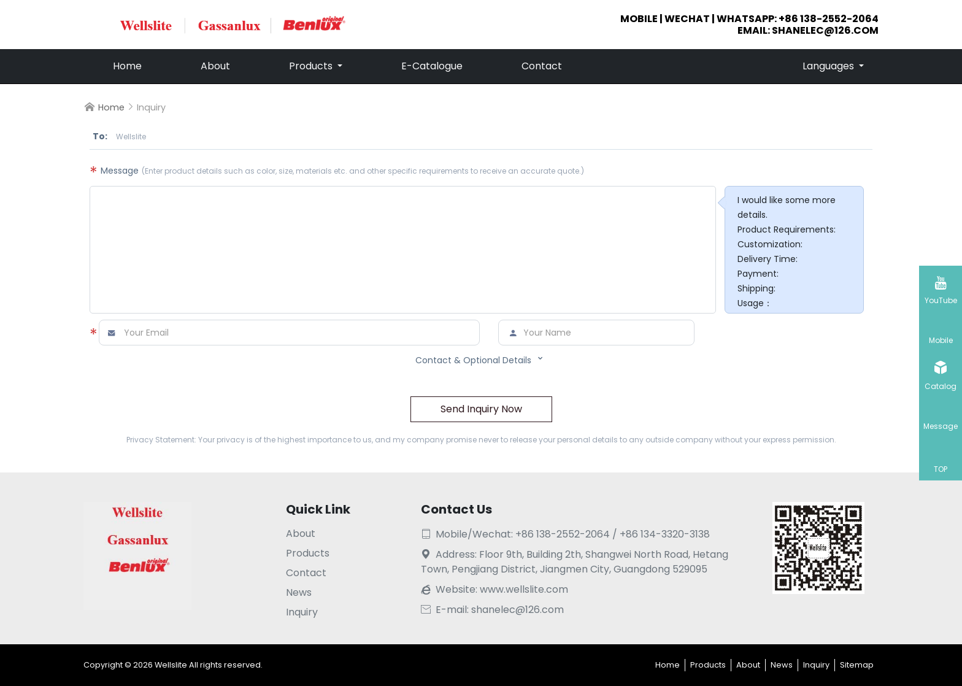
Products (312, 66)
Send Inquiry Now (481, 409)
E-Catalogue (432, 66)
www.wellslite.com (524, 589)
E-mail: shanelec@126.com (492, 610)
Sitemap (857, 665)
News (299, 592)
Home (127, 66)
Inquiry (302, 612)
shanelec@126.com (825, 30)
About (215, 66)
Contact (541, 66)
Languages (829, 66)
